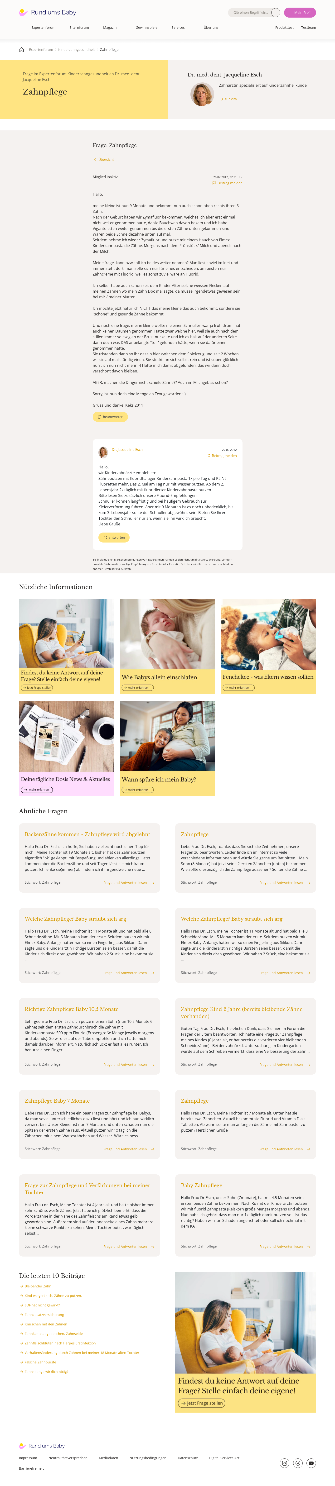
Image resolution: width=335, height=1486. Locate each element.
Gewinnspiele (146, 27)
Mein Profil (302, 12)
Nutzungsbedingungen (148, 1458)
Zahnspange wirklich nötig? (46, 1371)
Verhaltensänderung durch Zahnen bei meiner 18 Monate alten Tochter (82, 1352)
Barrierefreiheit (31, 1468)
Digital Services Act (224, 1458)
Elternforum (79, 27)
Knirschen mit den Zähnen (46, 1324)
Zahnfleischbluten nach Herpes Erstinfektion (60, 1343)
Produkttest (284, 27)
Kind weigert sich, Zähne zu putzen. (53, 1295)
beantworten (113, 416)
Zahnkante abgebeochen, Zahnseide (54, 1333)
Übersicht (106, 159)
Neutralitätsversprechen (68, 1458)
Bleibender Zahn (38, 1286)
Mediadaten (108, 1458)
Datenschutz (188, 1458)
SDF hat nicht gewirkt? (42, 1305)
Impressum (28, 1458)
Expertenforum (43, 27)
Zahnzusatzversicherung (44, 1314)
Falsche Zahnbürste (40, 1362)
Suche (275, 12)
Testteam (308, 27)
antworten (117, 537)
